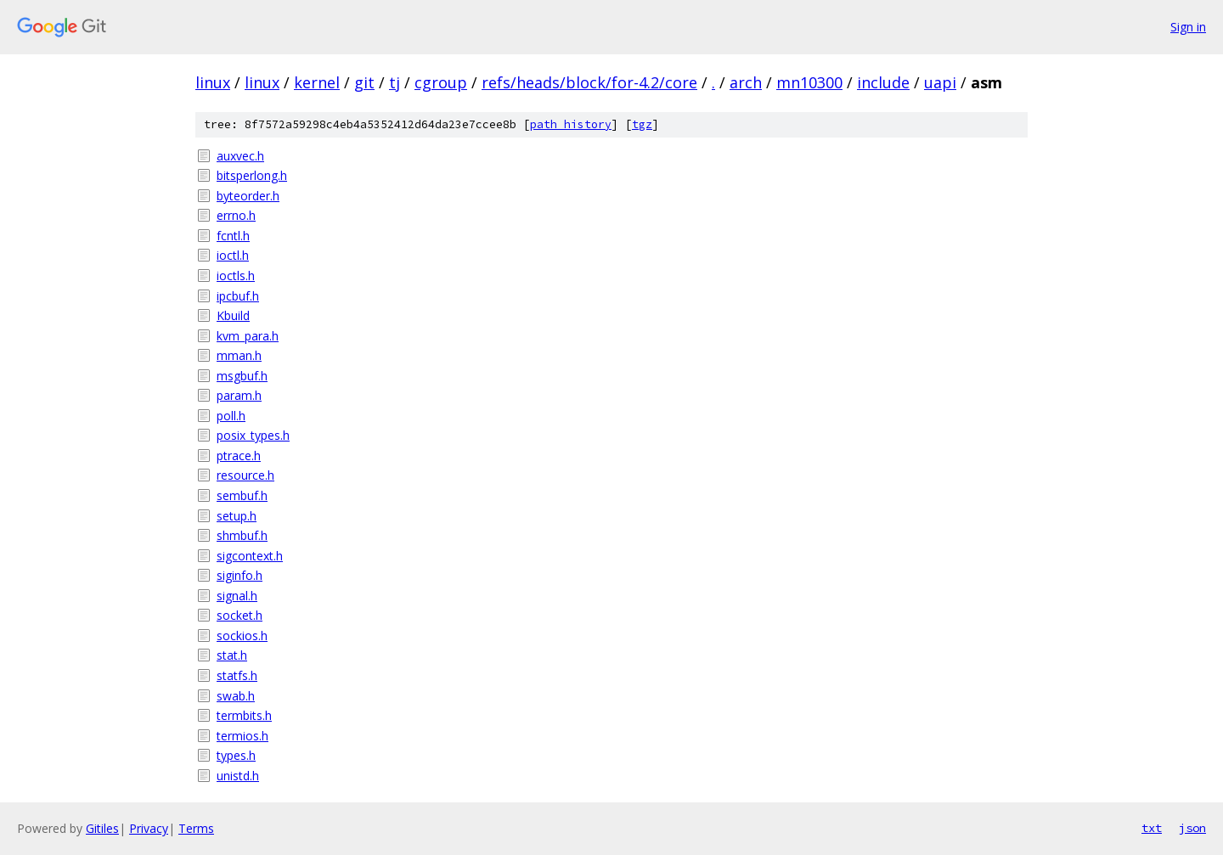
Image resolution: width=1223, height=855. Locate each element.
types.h (236, 755)
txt (1151, 827)
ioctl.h (233, 255)
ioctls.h (236, 275)
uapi (940, 82)
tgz (642, 124)
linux (212, 82)
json (1192, 827)
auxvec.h (240, 156)
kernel (317, 82)
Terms (196, 828)
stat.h (232, 655)
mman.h (239, 355)
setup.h (236, 516)
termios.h (242, 736)
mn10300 (809, 82)
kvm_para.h (248, 336)
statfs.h (237, 675)
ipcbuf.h (238, 296)
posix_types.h (253, 435)
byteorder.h (248, 196)
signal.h (237, 596)
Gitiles (102, 828)
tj (394, 82)
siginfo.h (239, 575)
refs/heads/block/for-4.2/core (589, 82)
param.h (239, 395)
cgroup (440, 82)
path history (571, 124)
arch (746, 82)
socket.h (239, 615)
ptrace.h (239, 455)
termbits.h (244, 715)
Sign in (1188, 27)
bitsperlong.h (252, 175)
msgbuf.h (242, 376)
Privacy (148, 828)
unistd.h (238, 776)
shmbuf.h (242, 535)
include (883, 82)
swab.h (236, 696)
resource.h (245, 475)
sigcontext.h (250, 556)
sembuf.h (242, 495)
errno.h (236, 215)
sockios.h (242, 635)
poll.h (231, 416)
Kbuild (233, 315)
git (364, 82)
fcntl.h (233, 236)
